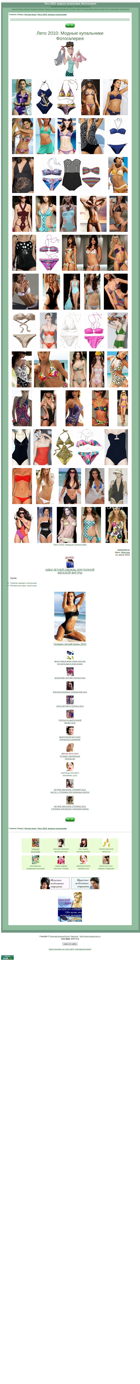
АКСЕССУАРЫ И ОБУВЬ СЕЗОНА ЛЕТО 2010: (70, 661)
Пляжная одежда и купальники (23, 583)
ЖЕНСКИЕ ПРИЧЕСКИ (61, 849)
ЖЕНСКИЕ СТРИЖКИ (61, 869)
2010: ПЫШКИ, (83, 849)
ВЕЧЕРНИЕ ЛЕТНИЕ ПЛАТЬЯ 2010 (70, 678)
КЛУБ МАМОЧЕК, (35, 866)
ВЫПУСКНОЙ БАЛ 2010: (70, 737)
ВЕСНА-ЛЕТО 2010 (61, 852)
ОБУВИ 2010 (106, 852)
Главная (12, 14)
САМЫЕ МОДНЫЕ (61, 866)
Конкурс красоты (23, 9)
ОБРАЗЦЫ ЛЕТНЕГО (70, 773)
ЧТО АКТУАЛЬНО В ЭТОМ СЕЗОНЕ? (70, 664)
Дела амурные (124, 9)
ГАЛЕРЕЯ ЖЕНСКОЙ (106, 849)
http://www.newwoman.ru (82, 6)
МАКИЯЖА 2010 (70, 776)
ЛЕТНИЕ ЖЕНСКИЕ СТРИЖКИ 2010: (70, 790)
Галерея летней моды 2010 (70, 644)
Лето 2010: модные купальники (52, 14)
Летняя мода (30, 14)
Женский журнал (56, 6)
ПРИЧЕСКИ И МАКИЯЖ (70, 740)
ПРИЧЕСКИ (70, 759)
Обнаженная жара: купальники (23, 586)
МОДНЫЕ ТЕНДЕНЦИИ (106, 869)
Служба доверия (75, 9)
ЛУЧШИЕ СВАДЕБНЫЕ (70, 756)
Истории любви (87, 9)
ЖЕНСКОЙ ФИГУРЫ (70, 572)
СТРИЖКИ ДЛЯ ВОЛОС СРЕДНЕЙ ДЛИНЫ (70, 809)
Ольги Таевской (68, 6)
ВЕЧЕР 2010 (70, 723)
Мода (20, 14)
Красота (14, 9)
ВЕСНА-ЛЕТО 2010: (106, 866)
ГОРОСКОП (35, 849)
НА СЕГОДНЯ (35, 852)
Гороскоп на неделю (51, 9)
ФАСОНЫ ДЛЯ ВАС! (83, 852)
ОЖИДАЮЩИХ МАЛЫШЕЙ (35, 869)
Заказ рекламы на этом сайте (61, 949)
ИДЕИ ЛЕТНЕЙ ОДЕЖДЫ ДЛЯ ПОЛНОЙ (69, 569)
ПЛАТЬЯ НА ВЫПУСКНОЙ (70, 720)
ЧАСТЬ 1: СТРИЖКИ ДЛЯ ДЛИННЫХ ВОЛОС (70, 792)
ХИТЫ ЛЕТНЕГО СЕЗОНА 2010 (70, 706)
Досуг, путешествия (111, 9)
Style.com (125, 552)
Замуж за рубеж (99, 9)
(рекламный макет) (83, 949)
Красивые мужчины (37, 9)
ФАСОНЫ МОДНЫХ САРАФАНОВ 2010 (70, 692)
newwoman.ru (123, 550)
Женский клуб (64, 9)
